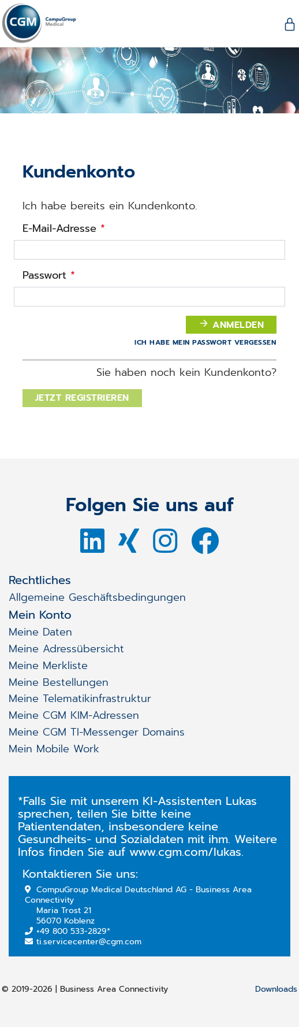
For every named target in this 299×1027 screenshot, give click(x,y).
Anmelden (231, 325)
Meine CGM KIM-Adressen (74, 715)
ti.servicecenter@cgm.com (83, 942)
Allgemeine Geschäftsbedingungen (97, 597)
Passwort (49, 275)
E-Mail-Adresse (64, 228)
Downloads (276, 989)
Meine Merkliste (48, 665)
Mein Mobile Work (54, 749)
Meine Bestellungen (59, 682)
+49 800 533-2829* (67, 931)
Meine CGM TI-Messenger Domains (97, 732)
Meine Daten (40, 632)
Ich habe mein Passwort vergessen (205, 342)
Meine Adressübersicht (66, 649)
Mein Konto (40, 614)
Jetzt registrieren (82, 398)
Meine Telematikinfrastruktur (80, 698)
